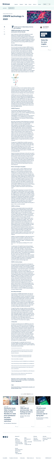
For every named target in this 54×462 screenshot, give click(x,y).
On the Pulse (45, 439)
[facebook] (4, 34)
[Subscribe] (11, 8)
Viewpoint (21, 4)
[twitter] (4, 29)
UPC (43, 440)
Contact (39, 4)
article (20, 388)
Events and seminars (37, 440)
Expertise (16, 4)
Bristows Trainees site (47, 438)
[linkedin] (4, 31)
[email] (4, 26)
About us (34, 4)
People (26, 4)
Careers (30, 4)
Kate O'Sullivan (46, 26)
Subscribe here (18, 381)
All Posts (5, 8)
